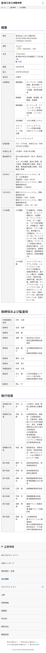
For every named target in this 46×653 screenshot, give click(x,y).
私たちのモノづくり (9, 555)
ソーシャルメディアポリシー (17, 644)
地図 (20, 61)
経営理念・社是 (7, 571)
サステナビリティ (8, 587)
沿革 (3, 594)
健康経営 (5, 634)
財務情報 (5, 602)
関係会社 (5, 626)
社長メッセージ (7, 563)
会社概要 (5, 579)
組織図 (4, 610)
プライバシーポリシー (28, 642)
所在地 (4, 618)
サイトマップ (34, 644)
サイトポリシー (12, 642)
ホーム (3, 7)
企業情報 (13, 7)
